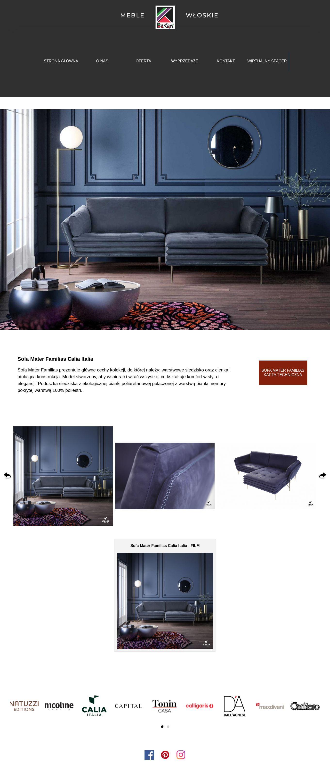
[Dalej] (323, 476)
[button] (63, 476)
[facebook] (149, 755)
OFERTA (143, 61)
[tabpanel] (126, 374)
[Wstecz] (7, 476)
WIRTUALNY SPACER (267, 61)
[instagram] (181, 755)
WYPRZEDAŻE (184, 61)
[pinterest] (165, 755)
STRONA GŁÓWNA (61, 61)
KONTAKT (226, 61)
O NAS (102, 61)
